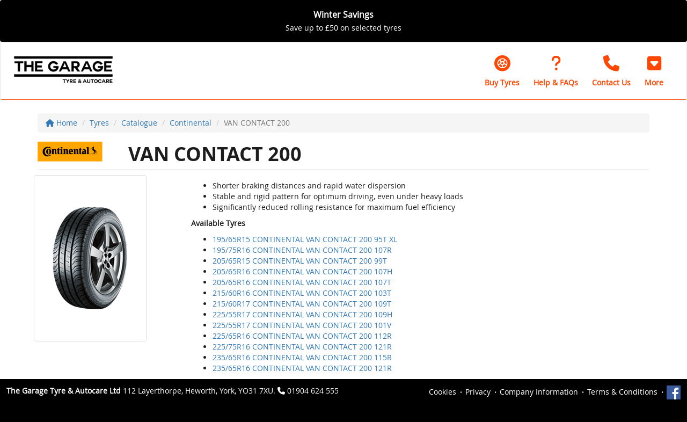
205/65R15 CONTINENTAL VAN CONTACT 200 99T (300, 261)
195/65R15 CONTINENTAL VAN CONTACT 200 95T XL (305, 239)
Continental (190, 123)
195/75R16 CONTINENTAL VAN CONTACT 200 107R (302, 250)
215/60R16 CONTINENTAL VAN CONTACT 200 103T (302, 293)
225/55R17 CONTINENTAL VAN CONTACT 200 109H (302, 314)
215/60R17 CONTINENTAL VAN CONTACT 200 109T (302, 304)
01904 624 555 (313, 390)
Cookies (442, 392)
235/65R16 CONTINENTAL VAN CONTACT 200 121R (302, 368)
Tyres (99, 123)
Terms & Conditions (622, 392)
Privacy (478, 392)
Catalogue (139, 123)
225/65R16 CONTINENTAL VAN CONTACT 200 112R (302, 336)
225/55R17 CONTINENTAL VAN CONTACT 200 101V (302, 325)
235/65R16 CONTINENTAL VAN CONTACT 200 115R (302, 357)
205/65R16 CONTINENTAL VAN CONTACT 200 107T (302, 282)
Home (61, 123)
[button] (654, 70)
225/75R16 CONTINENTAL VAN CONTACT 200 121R (302, 346)
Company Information (539, 392)
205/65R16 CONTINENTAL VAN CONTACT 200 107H (302, 271)
